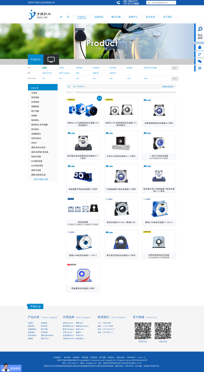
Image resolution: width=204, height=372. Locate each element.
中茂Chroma (67, 332)
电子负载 (35, 111)
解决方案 (116, 16)
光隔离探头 (36, 133)
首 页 (64, 16)
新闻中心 (133, 16)
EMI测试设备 (37, 161)
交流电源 (35, 102)
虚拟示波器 (36, 170)
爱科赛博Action (68, 326)
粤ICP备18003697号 (139, 360)
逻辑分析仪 (120, 357)
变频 (33, 106)
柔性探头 (31, 326)
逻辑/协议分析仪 (38, 147)
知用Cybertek (68, 323)
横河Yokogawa (68, 329)
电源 (37, 106)
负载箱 (34, 115)
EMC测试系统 (37, 165)
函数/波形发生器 (38, 174)
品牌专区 (99, 16)
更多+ (175, 68)
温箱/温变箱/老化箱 (39, 152)
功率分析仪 (36, 138)
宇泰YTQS (79, 335)
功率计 (34, 142)
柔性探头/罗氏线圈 (39, 124)
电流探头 (35, 120)
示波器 (34, 92)
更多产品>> (45, 338)
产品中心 (82, 16)
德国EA (78, 332)
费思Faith (79, 323)
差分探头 (35, 129)
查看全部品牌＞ (168, 86)
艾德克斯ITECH (68, 335)
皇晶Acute (80, 329)
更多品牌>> (80, 338)
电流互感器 (36, 156)
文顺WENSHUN (68, 338)
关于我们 (167, 16)
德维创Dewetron (82, 326)
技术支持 (150, 16)
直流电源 (35, 97)
